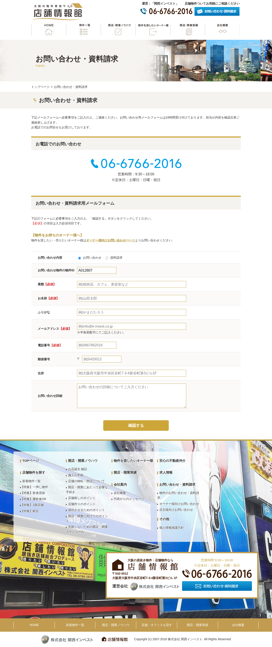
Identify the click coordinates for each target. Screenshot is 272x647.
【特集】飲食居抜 (33, 493)
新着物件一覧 (31, 481)
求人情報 (165, 472)
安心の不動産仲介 (172, 460)
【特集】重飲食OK (33, 499)
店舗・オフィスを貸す (156, 625)
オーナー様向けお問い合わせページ (110, 240)
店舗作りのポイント (82, 504)
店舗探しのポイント (82, 498)
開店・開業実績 (187, 29)
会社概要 (222, 29)
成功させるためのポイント (86, 510)
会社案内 (120, 484)
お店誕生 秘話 (77, 469)
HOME (48, 29)
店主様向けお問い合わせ (176, 509)
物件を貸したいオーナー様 (153, 29)
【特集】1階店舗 (32, 505)
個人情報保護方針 (171, 527)
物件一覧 (83, 29)
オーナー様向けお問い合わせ (179, 504)
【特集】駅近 (30, 511)
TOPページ (30, 460)
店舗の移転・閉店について (86, 481)
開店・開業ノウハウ (118, 29)
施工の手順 (75, 475)
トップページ (40, 87)
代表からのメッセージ (129, 499)
